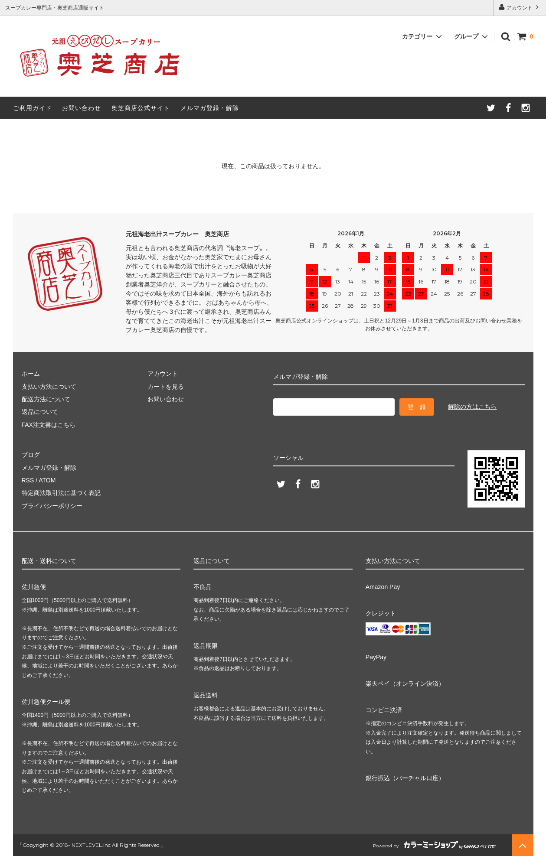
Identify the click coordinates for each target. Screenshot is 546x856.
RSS (28, 480)
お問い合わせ (81, 107)
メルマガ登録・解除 (209, 107)
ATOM (47, 480)
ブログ (31, 454)
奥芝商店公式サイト (140, 107)
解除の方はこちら (472, 406)
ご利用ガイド (32, 107)
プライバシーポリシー (52, 505)
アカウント (519, 7)
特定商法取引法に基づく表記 (61, 492)
